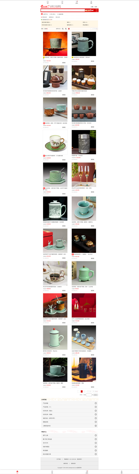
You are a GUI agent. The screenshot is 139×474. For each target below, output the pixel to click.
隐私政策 (73, 463)
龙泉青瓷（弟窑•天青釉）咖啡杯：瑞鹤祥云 (82, 222)
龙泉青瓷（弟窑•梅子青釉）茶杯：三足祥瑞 (82, 286)
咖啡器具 (69, 25)
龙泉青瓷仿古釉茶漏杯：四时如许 (82, 57)
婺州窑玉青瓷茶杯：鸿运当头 (50, 351)
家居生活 (51, 17)
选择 (46, 28)
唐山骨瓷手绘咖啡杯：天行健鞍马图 (53, 155)
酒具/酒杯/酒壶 (45, 22)
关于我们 (59, 459)
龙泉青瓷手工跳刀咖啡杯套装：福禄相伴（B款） (55, 254)
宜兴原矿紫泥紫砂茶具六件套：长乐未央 (81, 123)
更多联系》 (79, 459)
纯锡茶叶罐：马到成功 (77, 155)
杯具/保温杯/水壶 (46, 25)
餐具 (68, 22)
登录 (96, 6)
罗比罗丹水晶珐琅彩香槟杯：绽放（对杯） (82, 188)
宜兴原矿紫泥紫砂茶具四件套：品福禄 (52, 91)
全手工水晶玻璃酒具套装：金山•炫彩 (80, 318)
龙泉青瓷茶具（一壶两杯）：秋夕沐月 (82, 254)
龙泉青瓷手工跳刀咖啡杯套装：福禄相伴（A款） (55, 318)
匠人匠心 (52, 14)
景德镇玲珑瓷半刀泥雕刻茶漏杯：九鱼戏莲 (53, 222)
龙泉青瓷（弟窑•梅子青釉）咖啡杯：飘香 (53, 383)
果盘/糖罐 (85, 25)
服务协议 (66, 463)
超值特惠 (60, 14)
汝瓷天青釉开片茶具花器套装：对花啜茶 (81, 351)
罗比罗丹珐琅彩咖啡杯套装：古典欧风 (52, 286)
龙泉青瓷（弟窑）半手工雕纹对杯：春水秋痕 (55, 123)
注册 (92, 6)
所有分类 (44, 17)
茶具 (84, 22)
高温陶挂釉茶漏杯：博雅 (78, 383)
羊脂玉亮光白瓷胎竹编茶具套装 (79, 91)
